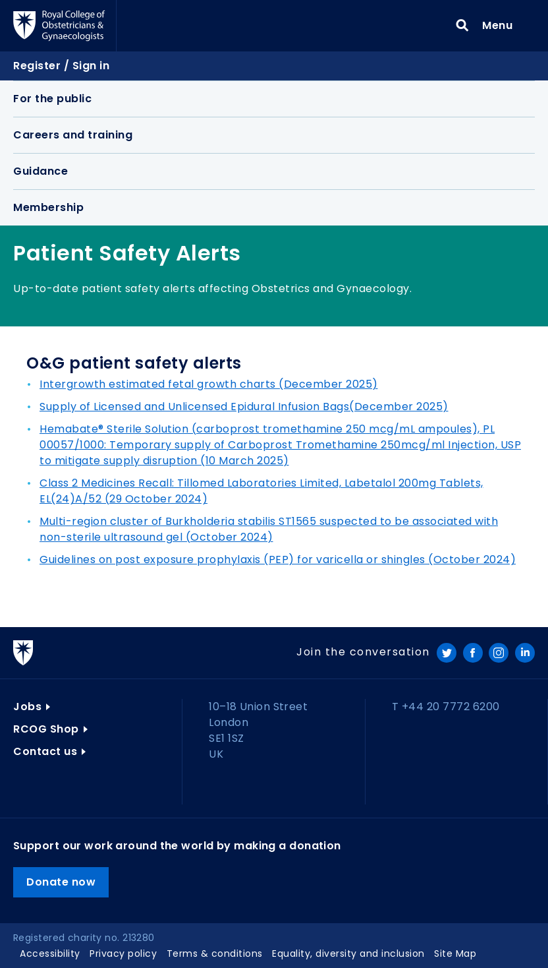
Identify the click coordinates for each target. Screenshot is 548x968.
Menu (501, 25)
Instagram (498, 653)
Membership (48, 207)
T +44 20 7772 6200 (446, 706)
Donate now (61, 882)
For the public (52, 98)
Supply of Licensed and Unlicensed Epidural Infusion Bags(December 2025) (244, 406)
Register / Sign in (61, 65)
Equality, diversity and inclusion (348, 953)
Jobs (27, 706)
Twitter (446, 653)
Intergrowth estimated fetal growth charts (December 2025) (209, 384)
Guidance (40, 171)
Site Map (455, 953)
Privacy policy (123, 953)
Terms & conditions (215, 953)
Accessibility (50, 953)
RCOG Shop (46, 729)
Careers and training (72, 134)
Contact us (45, 751)
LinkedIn (525, 653)
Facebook (473, 653)
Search (462, 26)
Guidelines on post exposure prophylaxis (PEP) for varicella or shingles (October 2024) (278, 559)
